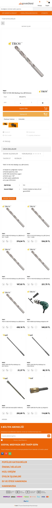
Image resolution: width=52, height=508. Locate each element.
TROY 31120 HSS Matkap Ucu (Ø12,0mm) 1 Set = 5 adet (38, 236)
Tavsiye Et (7, 132)
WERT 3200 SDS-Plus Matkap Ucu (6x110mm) (11, 365)
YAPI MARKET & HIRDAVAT (9, 13)
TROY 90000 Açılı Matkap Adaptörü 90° (38, 321)
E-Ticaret (20, 505)
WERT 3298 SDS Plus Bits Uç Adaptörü (37, 407)
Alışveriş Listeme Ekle (34, 135)
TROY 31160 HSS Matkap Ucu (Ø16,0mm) (38, 278)
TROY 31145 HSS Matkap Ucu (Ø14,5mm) (13, 278)
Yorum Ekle (31, 132)
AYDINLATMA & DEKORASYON (29, 13)
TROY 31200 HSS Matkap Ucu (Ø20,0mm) (13, 321)
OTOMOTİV (44, 13)
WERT (3, 362)
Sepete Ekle (33, 108)
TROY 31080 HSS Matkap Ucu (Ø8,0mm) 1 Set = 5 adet (13, 236)
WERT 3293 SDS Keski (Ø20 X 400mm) (12, 407)
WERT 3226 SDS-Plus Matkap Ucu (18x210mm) (36, 365)
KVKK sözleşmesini (8, 440)
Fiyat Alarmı (8, 135)
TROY (4, 91)
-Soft (16, 505)
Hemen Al (33, 114)
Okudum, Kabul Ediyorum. (14, 440)
